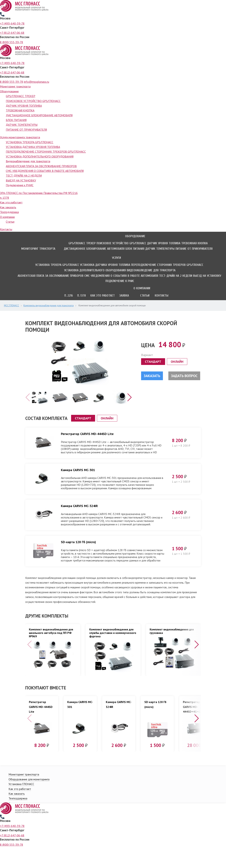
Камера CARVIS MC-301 (78, 475)
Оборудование (9, 91)
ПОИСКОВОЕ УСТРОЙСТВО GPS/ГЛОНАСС (33, 101)
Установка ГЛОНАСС (21, 789)
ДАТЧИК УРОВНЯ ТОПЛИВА (24, 105)
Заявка (124, 295)
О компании (7, 217)
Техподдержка (9, 212)
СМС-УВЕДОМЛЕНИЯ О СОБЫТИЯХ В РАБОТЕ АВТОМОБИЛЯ (45, 171)
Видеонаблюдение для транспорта (28, 161)
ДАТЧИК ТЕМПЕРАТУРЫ (21, 124)
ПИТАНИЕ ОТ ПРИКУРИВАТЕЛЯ (26, 129)
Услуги (116, 258)
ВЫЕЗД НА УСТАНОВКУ (21, 180)
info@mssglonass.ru (36, 81)
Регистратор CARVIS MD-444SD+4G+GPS (193, 711)
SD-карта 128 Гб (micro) (78, 547)
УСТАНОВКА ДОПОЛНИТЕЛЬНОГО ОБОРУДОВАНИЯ (39, 156)
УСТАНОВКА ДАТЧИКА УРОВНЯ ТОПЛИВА (33, 147)
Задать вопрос (184, 375)
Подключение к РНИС (19, 185)
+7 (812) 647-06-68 (12, 32)
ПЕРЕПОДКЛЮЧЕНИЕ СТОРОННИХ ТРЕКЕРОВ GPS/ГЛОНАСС (46, 151)
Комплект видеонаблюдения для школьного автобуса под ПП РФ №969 (51, 638)
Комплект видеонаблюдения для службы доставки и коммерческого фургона (112, 638)
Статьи (10, 221)
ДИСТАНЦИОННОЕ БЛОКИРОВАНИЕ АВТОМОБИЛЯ (39, 115)
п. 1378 (4, 197)
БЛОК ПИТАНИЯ (16, 120)
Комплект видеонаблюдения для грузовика (172, 636)
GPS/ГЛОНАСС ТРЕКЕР (20, 96)
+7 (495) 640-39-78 (12, 23)
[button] (129, 402)
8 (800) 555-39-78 (11, 42)
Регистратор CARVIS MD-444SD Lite (87, 439)
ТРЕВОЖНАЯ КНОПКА (20, 110)
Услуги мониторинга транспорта (20, 137)
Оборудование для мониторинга (29, 784)
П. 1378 (81, 295)
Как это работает (11, 202)
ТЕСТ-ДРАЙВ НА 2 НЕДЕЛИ (24, 175)
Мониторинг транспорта (15, 86)
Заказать (152, 375)
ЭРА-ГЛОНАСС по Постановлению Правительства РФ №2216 (39, 193)
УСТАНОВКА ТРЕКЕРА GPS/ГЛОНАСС (29, 142)
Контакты (6, 229)
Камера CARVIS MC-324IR (79, 511)
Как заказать (8, 207)
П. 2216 (68, 295)
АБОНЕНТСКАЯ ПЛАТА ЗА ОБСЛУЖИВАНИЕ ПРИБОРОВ (41, 166)
